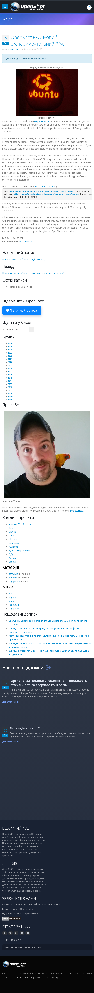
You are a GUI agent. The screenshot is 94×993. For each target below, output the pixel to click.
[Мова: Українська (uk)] (89, 7)
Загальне (13, 573)
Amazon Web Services (20, 524)
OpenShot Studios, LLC (70, 973)
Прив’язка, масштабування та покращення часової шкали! (33, 273)
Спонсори (11, 940)
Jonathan (13, 49)
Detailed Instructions (45, 186)
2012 (9, 387)
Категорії (10, 567)
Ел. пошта (17, 913)
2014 (9, 380)
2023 (9, 352)
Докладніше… (77, 510)
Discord (35, 913)
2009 (9, 396)
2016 (9, 374)
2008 (9, 399)
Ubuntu (12, 561)
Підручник (14, 608)
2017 (9, 371)
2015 (9, 377)
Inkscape (13, 539)
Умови (37, 977)
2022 (9, 355)
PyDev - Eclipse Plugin (20, 550)
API (10, 593)
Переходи (14, 604)
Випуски (13, 577)
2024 (9, 349)
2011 (9, 390)
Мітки (7, 586)
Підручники (14, 581)
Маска (12, 601)
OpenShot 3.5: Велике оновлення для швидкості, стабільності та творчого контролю (49, 683)
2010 (9, 393)
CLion (11, 527)
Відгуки (12, 597)
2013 (9, 383)
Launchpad (14, 542)
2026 (9, 343)
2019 (9, 365)
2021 (9, 358)
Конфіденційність (23, 977)
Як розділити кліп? (25, 728)
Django (12, 531)
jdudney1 (50, 117)
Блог (7, 19)
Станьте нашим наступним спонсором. (22, 947)
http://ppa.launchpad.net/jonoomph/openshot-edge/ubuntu (41, 191)
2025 (9, 346)
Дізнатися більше (11, 702)
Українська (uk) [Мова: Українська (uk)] (50, 977)
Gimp (11, 535)
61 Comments (26, 241)
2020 (9, 362)
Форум (26, 913)
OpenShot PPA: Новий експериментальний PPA (37, 40)
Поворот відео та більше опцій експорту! (24, 259)
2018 (9, 368)
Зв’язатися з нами (19, 898)
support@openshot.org (24, 909)
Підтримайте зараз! (21, 310)
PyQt (11, 554)
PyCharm (13, 546)
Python (12, 557)
